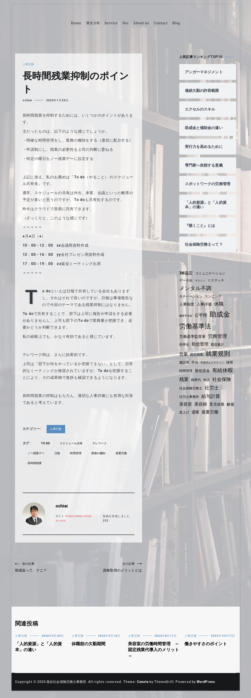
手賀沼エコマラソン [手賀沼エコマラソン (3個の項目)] (213, 367)
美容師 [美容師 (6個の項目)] (223, 408)
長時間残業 (56, 463)
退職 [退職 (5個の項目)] (224, 415)
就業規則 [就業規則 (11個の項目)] (219, 358)
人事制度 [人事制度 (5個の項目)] (187, 309)
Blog (176, 22)
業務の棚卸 (100, 453)
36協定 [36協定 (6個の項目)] (186, 277)
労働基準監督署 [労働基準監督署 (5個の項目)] (193, 341)
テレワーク (102, 443)
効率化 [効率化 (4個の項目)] (184, 349)
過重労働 (34, 463)
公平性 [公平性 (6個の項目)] (201, 319)
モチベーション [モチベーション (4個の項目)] (191, 301)
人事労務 (29, 64)
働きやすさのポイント (206, 646)
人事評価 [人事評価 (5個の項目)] (205, 309)
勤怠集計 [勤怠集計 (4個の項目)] (219, 349)
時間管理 (77, 453)
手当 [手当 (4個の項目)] (195, 367)
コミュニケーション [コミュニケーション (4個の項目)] (211, 278)
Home (76, 22)
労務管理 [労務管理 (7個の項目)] (219, 340)
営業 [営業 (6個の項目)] (183, 358)
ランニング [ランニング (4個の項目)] (214, 301)
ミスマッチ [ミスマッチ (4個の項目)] (217, 285)
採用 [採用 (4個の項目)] (182, 374)
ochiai (27, 100)
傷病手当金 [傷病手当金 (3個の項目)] (186, 320)
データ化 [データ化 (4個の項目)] (186, 285)
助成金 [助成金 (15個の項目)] (221, 319)
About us (141, 22)
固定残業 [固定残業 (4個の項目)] (197, 359)
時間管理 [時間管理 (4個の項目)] (195, 374)
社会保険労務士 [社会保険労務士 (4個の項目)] (213, 391)
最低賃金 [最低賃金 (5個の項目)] (212, 373)
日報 (58, 453)
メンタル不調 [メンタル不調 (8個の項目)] (195, 293)
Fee (125, 22)
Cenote (145, 684)
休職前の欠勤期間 (89, 646)
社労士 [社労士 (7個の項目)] (186, 399)
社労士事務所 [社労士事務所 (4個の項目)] (206, 400)
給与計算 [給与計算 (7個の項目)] (189, 408)
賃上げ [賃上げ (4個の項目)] (212, 415)
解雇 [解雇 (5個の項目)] (201, 415)
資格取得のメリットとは (110, 567)
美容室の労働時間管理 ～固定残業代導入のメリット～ (152, 652)
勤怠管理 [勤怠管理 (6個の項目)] (201, 348)
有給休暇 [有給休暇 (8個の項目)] (190, 382)
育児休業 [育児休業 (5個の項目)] (187, 415)
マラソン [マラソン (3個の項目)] (201, 285)
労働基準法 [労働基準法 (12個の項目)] (195, 330)
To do (46, 443)
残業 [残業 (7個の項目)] (208, 382)
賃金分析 (93, 22)
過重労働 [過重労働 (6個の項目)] (188, 422)
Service (111, 22)
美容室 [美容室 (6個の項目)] (207, 408)
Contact (160, 22)
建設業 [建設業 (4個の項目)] (184, 367)
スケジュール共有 (73, 443)
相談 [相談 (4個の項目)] (231, 382)
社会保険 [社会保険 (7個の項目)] (189, 391)
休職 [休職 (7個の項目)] (220, 308)
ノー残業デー (37, 453)
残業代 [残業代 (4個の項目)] (220, 382)
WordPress (209, 684)
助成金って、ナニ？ (47, 567)
